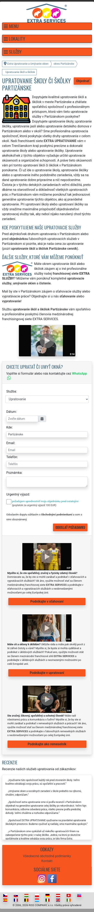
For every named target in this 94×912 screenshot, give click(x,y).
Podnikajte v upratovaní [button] (47, 673)
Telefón (11, 457)
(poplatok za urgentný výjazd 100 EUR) (34, 505)
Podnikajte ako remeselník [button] (47, 744)
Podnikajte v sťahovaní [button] (46, 601)
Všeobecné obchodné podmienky (47, 856)
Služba (11, 391)
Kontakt (46, 861)
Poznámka (14, 473)
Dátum (11, 412)
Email (10, 443)
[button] (47, 26)
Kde (9, 427)
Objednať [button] (82, 81)
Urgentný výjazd (17, 494)
